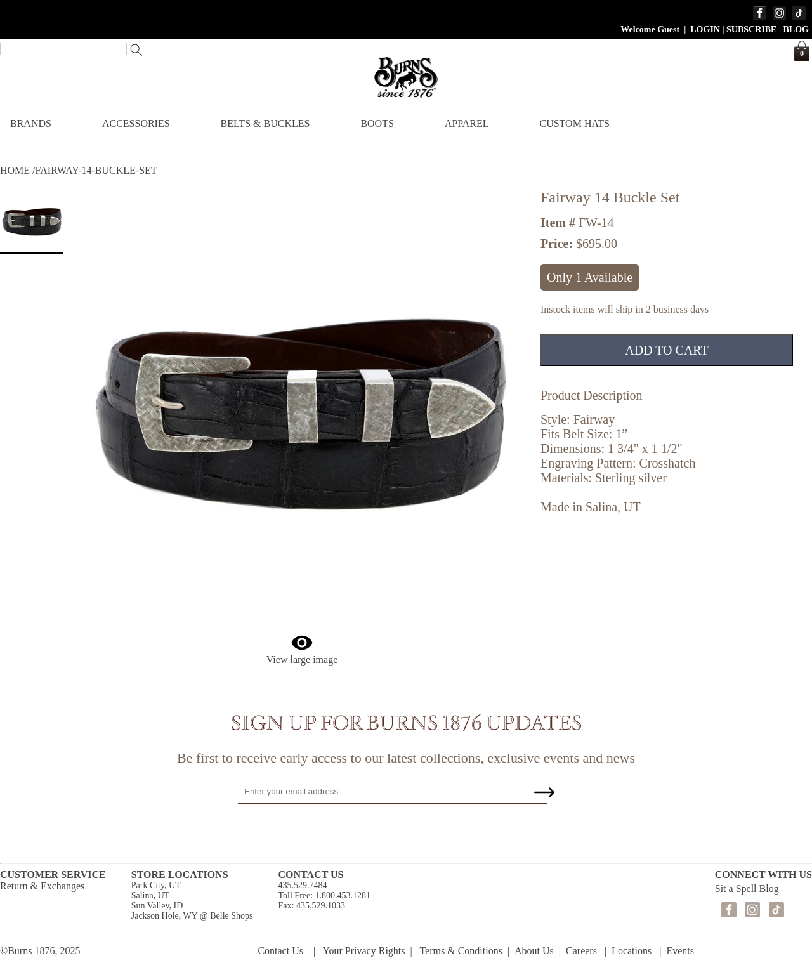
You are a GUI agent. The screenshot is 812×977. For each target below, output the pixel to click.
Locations (632, 950)
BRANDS (30, 123)
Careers (581, 950)
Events (680, 950)
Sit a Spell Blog (747, 888)
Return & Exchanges (42, 886)
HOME (15, 170)
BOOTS (376, 123)
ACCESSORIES (136, 123)
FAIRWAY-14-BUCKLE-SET (96, 170)
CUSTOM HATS (574, 123)
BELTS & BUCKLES (265, 123)
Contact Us (280, 950)
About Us (534, 950)
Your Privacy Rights (364, 950)
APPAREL (467, 123)
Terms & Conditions (460, 950)
